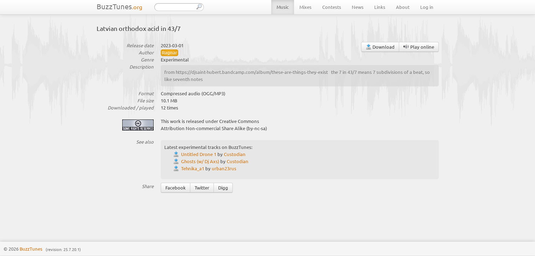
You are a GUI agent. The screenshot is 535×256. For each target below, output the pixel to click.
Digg (223, 188)
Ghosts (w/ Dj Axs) (200, 161)
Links (379, 7)
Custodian (235, 154)
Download (380, 47)
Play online (418, 47)
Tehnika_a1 (192, 168)
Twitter (202, 188)
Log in (426, 7)
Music (283, 7)
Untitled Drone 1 (198, 154)
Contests (331, 7)
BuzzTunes (119, 6)
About (403, 7)
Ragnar (169, 52)
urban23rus (224, 168)
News (358, 7)
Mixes (305, 7)
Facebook (175, 188)
